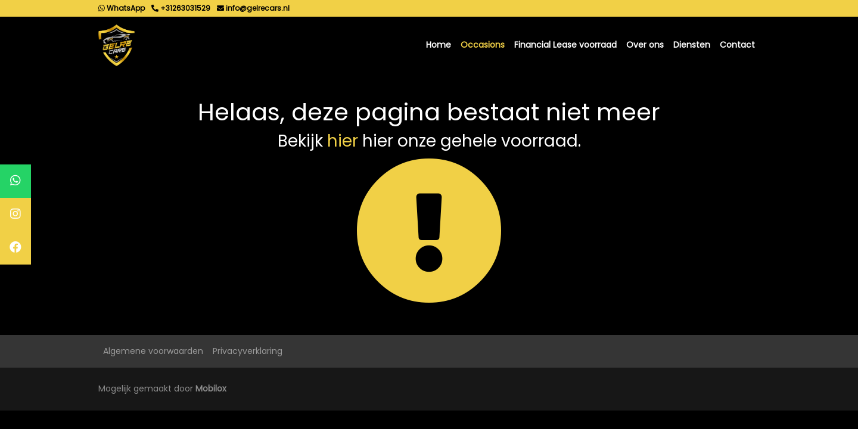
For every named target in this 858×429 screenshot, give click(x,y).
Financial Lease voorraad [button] (565, 45)
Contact (737, 45)
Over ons (645, 45)
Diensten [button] (691, 45)
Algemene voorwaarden (153, 351)
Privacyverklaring (247, 351)
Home (438, 45)
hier (342, 141)
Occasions (483, 45)
